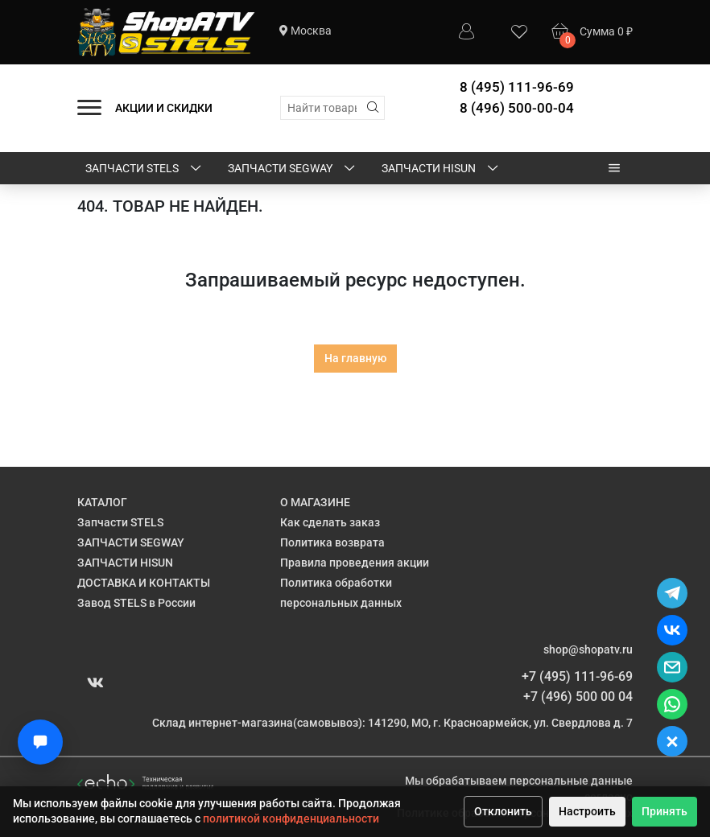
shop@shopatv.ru (588, 649)
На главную (355, 358)
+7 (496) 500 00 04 (578, 696)
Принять (664, 811)
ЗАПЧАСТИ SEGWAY (292, 169)
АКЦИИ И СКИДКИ (164, 107)
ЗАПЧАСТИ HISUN (441, 169)
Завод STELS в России (136, 602)
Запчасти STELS (144, 169)
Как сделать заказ (330, 522)
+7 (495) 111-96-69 (577, 676)
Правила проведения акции (354, 562)
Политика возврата (332, 542)
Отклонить (503, 811)
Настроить (587, 811)
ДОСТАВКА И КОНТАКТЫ (143, 582)
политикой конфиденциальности (291, 818)
